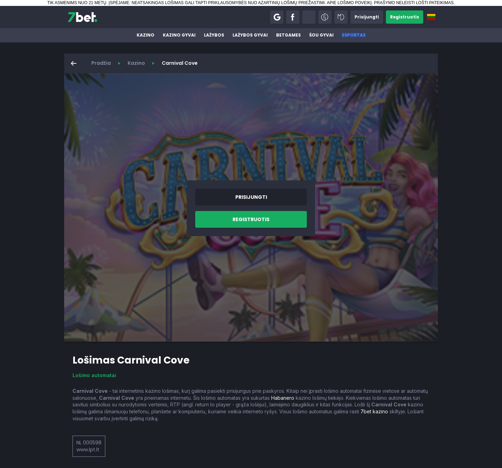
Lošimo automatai (94, 375)
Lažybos (214, 35)
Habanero (282, 398)
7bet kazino (374, 411)
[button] (276, 17)
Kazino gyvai (179, 35)
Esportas (354, 35)
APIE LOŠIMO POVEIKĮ (349, 2)
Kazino (145, 35)
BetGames (288, 35)
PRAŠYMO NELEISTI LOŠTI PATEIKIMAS (414, 2)
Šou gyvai (321, 35)
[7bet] (82, 17)
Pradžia (101, 63)
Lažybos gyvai (250, 35)
